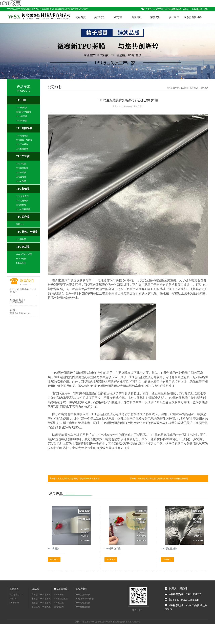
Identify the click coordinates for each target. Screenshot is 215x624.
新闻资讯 (137, 17)
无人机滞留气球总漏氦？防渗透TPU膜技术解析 (75, 478)
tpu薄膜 (184, 88)
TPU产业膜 (23, 156)
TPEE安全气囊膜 (23, 112)
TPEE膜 (21, 100)
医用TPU (20, 224)
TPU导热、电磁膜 (27, 231)
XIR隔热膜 (21, 263)
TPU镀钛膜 (59, 602)
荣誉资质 (155, 17)
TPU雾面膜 (59, 594)
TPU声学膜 (21, 172)
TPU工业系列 (22, 144)
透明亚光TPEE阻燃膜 (41, 607)
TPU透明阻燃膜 (83, 607)
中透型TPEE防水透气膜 (41, 599)
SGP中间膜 (21, 258)
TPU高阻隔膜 (24, 128)
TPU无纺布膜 (22, 200)
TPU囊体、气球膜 (24, 140)
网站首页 (81, 17)
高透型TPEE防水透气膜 (41, 595)
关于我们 (99, 17)
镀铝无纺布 (59, 607)
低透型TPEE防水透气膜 (41, 603)
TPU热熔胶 (21, 205)
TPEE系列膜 (21, 121)
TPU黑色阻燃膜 (94, 284)
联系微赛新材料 (193, 17)
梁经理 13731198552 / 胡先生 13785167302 (182, 8)
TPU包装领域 (22, 149)
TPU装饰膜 (23, 188)
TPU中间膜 (21, 164)
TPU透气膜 (21, 177)
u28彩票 (118, 17)
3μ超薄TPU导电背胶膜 (85, 599)
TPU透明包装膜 (61, 598)
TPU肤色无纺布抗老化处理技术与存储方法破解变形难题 (159, 478)
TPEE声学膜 (21, 116)
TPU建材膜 (23, 246)
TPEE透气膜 (21, 107)
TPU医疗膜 (23, 216)
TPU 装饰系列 (22, 196)
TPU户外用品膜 (23, 209)
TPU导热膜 (21, 239)
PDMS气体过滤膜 (24, 254)
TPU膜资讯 (14, 602)
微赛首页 (14, 589)
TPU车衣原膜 (22, 168)
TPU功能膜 (21, 181)
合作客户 (174, 17)
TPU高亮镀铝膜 (83, 602)
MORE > (54, 559)
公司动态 (204, 88)
